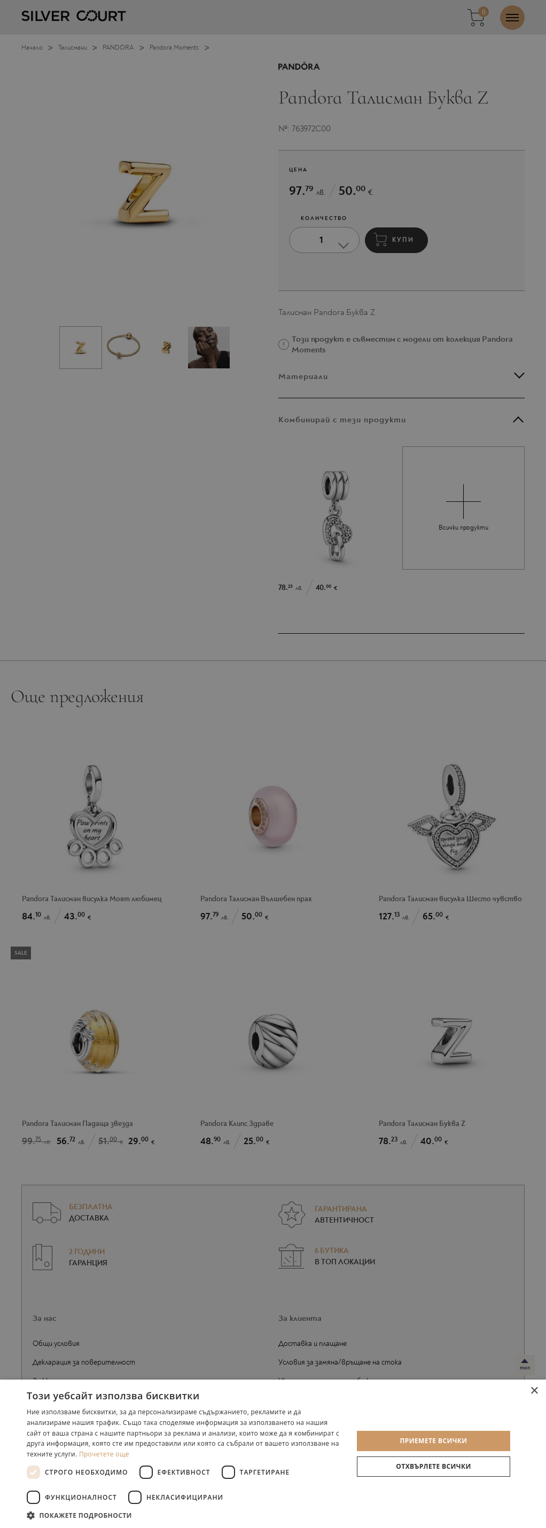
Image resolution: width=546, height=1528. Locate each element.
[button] (185, 1515)
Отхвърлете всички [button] (433, 1466)
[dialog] (273, 764)
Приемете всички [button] (433, 1440)
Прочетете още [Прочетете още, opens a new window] (104, 1454)
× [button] (534, 1391)
